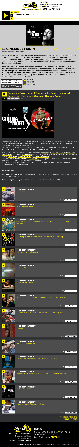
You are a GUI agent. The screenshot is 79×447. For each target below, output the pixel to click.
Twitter (30, 80)
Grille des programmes (51, 5)
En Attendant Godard (29, 141)
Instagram (31, 84)
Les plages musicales (24, 14)
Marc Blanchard (40, 444)
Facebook (30, 81)
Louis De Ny (12, 157)
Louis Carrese (61, 444)
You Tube (30, 83)
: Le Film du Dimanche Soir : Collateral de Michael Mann (32, 180)
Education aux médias (50, 9)
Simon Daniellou (24, 157)
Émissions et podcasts (50, 7)
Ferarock (55, 437)
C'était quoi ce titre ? (45, 432)
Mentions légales (72, 444)
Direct (16, 12)
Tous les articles (69, 419)
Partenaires (40, 434)
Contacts (64, 432)
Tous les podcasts (68, 417)
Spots (53, 434)
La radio (44, 2)
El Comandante (22, 165)
